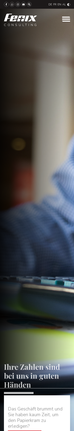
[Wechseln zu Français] (55, 4)
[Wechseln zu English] (59, 4)
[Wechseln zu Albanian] (64, 4)
